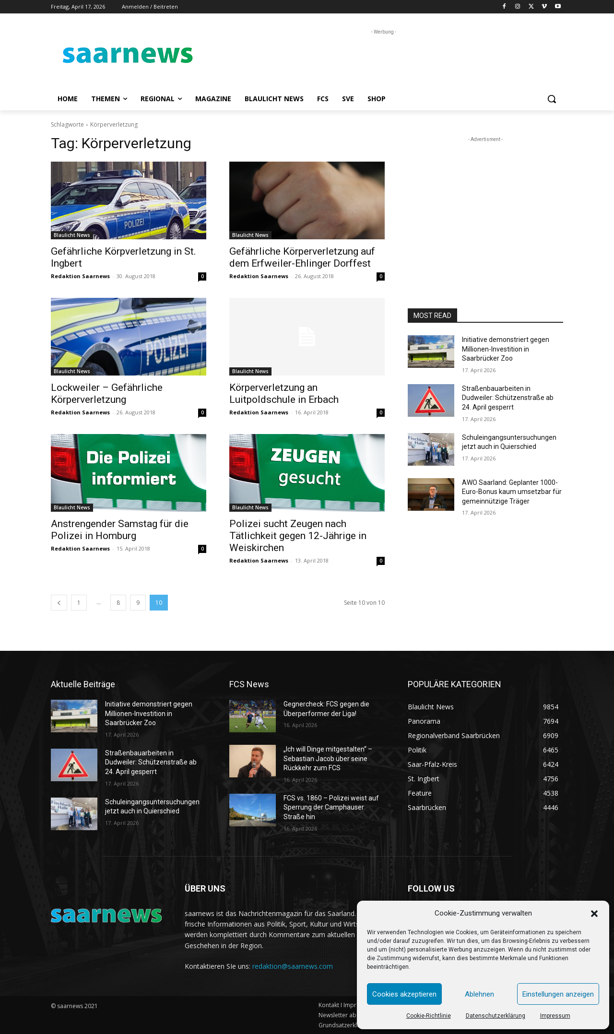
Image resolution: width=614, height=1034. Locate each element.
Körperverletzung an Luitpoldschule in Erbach (284, 393)
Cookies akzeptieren (404, 994)
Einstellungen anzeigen (558, 994)
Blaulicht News (72, 235)
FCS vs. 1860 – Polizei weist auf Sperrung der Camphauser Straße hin (331, 807)
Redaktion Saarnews (80, 276)
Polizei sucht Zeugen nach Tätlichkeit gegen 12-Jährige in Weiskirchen (297, 535)
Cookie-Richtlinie (428, 1015)
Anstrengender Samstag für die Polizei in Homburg (120, 529)
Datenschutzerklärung (495, 1015)
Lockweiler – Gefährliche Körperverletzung (107, 393)
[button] (594, 913)
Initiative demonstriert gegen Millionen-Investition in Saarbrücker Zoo (505, 349)
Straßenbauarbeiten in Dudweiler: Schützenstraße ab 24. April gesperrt (508, 398)
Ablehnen (479, 994)
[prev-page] (59, 603)
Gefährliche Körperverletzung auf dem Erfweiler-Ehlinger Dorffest (302, 257)
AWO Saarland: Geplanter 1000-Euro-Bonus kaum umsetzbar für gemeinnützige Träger (512, 492)
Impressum (555, 1015)
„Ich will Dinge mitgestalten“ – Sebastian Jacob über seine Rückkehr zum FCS (327, 758)
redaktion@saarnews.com (292, 966)
